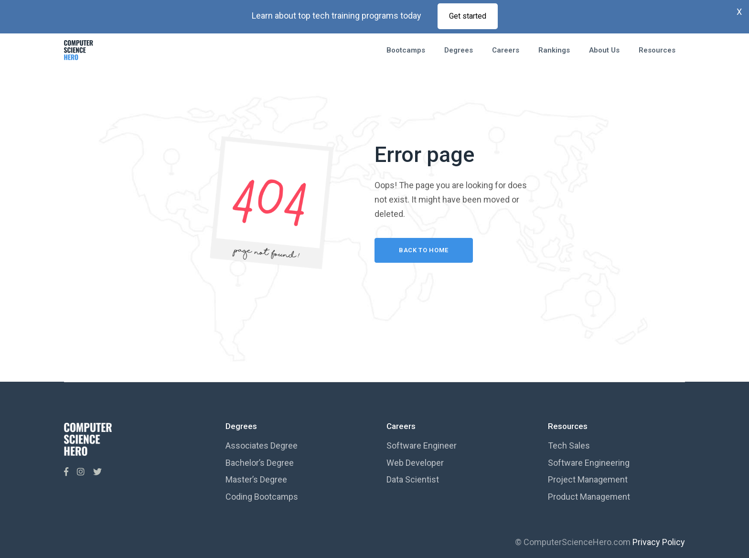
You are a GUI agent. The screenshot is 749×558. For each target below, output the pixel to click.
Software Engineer (421, 445)
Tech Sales (569, 445)
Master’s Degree (256, 479)
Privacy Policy (658, 542)
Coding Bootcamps (261, 497)
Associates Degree (261, 445)
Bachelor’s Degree (259, 463)
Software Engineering (589, 463)
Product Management (589, 497)
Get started (467, 16)
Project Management (588, 479)
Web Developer (415, 463)
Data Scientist (412, 479)
